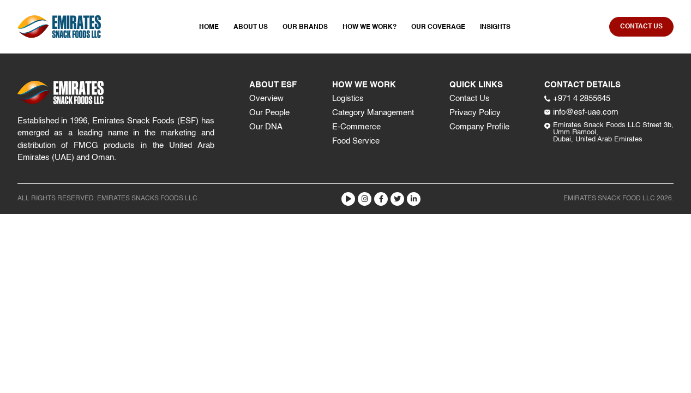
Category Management (373, 113)
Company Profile (479, 127)
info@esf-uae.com (581, 112)
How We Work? (369, 27)
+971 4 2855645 (577, 98)
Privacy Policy (475, 113)
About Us (250, 27)
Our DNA (266, 127)
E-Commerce (356, 127)
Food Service (356, 141)
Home (209, 27)
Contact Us (469, 98)
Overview (266, 98)
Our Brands (305, 27)
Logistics (348, 98)
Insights (495, 27)
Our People (269, 113)
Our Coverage (438, 27)
